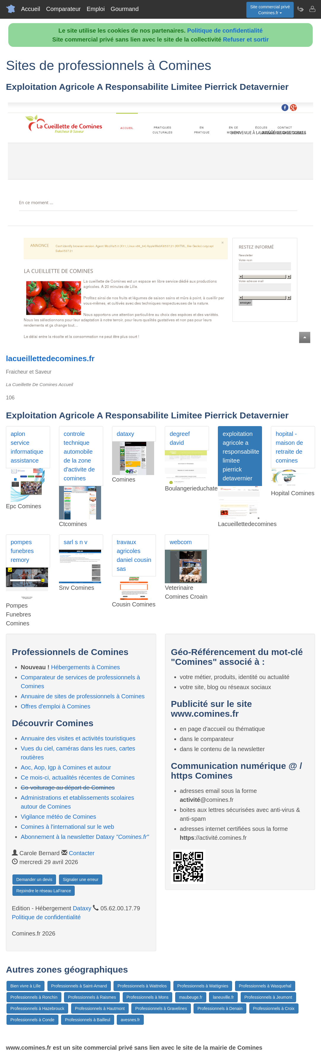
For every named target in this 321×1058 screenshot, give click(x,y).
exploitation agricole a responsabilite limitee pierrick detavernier (241, 456)
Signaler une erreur (80, 879)
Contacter (82, 853)
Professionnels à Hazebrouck (37, 1008)
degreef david (180, 438)
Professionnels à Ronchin (34, 997)
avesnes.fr (130, 1019)
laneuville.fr (223, 997)
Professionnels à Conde (32, 1019)
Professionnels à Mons (148, 997)
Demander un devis (34, 879)
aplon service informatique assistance (27, 447)
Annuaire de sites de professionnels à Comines (83, 696)
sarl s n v (75, 542)
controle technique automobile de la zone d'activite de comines (79, 456)
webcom (180, 542)
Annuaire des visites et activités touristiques (78, 738)
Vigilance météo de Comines (58, 816)
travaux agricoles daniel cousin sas (134, 555)
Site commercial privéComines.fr (270, 9)
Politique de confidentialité (225, 30)
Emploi (96, 9)
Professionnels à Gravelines (161, 1008)
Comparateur (63, 9)
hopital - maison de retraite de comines (289, 447)
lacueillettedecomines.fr (50, 358)
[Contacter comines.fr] (312, 9)
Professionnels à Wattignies (202, 986)
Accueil (30, 9)
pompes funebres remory (22, 551)
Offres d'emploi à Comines (55, 706)
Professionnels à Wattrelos (142, 986)
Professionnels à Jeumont (268, 997)
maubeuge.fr (190, 997)
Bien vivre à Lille (25, 986)
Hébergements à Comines (85, 667)
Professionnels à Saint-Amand (79, 986)
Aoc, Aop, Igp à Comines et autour (66, 767)
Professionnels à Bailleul (87, 1019)
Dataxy (82, 908)
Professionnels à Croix (274, 1008)
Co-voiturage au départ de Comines (68, 787)
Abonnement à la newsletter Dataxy (85, 837)
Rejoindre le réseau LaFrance (43, 890)
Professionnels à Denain (219, 1008)
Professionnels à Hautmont (100, 1008)
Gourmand (125, 9)
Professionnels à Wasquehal (265, 986)
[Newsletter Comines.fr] (300, 9)
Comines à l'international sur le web (67, 826)
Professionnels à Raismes (92, 997)
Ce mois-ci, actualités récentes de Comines (78, 777)
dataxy (125, 434)
